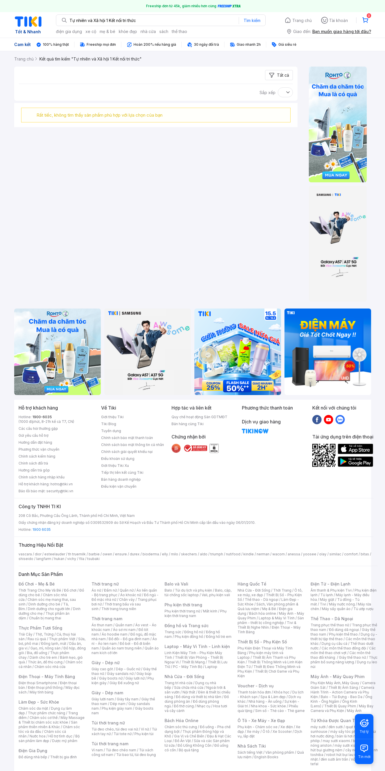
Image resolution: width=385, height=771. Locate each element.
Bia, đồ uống (37, 653)
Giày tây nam (127, 699)
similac (335, 554)
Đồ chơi (70, 590)
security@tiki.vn (59, 491)
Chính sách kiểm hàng (37, 456)
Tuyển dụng (111, 431)
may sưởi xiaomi (336, 741)
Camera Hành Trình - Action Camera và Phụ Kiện (342, 692)
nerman (263, 554)
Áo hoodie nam (114, 634)
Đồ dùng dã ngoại (344, 629)
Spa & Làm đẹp (273, 697)
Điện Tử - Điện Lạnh (331, 583)
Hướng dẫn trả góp (34, 470)
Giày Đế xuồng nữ (124, 683)
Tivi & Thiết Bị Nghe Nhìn (267, 625)
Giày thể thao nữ (352, 657)
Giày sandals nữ (120, 673)
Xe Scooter (282, 731)
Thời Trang (282, 590)
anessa (294, 554)
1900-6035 (42, 417)
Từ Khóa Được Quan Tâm (336, 720)
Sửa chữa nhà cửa (188, 687)
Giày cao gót (102, 669)
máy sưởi (318, 727)
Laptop (211, 666)
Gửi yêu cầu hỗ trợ (33, 435)
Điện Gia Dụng (33, 750)
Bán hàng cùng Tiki (187, 424)
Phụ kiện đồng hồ (189, 636)
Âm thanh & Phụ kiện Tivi (331, 590)
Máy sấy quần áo (336, 609)
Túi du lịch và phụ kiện (193, 590)
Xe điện (286, 727)
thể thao (179, 31)
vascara (25, 554)
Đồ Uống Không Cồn (194, 745)
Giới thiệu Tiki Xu (115, 465)
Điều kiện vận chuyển (118, 486)
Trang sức (173, 632)
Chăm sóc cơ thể (44, 717)
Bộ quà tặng (189, 750)
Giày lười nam (103, 699)
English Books (266, 757)
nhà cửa (148, 31)
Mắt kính (210, 611)
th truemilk (77, 554)
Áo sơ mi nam (124, 629)
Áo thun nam (102, 625)
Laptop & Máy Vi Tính (277, 618)
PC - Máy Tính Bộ (187, 666)
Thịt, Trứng (44, 634)
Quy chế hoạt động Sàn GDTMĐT (199, 417)
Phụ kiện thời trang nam (196, 613)
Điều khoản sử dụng (117, 458)
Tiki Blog (108, 424)
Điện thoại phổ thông (45, 687)
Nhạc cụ (203, 706)
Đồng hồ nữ (193, 632)
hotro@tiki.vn (61, 484)
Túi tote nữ (123, 734)
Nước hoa (37, 736)
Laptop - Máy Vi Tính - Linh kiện (197, 646)
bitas (365, 554)
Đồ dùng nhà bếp (33, 757)
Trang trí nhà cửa (178, 683)
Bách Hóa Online (181, 720)
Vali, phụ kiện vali (216, 595)
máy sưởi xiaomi (348, 745)
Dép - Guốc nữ (128, 669)
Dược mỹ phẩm (64, 741)
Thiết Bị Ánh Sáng (343, 687)
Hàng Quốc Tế (252, 583)
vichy (71, 559)
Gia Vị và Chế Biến (189, 736)
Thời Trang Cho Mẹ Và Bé (40, 590)
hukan (59, 559)
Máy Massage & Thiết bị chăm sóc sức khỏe (52, 719)
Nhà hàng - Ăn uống (265, 701)
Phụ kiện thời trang (183, 604)
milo (174, 554)
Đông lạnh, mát (53, 643)
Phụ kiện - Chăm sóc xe (258, 727)
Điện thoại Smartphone (38, 683)
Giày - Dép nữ (106, 662)
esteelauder (54, 554)
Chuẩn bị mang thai (45, 618)
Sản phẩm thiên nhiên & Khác (48, 724)
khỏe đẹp (128, 31)
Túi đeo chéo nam (121, 750)
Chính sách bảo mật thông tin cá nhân (132, 445)
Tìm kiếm (252, 20)
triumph (216, 554)
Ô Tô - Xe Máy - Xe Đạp (261, 720)
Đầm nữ (110, 590)
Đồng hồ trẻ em (218, 636)
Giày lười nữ (135, 678)
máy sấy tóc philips (346, 731)
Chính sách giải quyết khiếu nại (127, 451)
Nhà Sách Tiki (252, 746)
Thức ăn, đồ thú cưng (45, 662)
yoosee (309, 554)
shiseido (26, 559)
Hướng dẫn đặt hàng (35, 442)
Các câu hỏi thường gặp (38, 428)
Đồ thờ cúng (184, 706)
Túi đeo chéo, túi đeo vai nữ (115, 729)
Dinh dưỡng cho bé (44, 604)
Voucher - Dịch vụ (255, 685)
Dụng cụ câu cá (334, 643)
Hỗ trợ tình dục (60, 736)
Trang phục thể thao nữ (330, 625)
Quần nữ (127, 590)
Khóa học (281, 692)
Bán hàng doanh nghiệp (121, 479)
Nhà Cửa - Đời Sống (184, 676)
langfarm (43, 559)
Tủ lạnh (326, 595)
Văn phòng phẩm (279, 752)
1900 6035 (41, 529)
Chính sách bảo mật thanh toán (127, 438)
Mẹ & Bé (269, 609)
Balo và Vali (176, 583)
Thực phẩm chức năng (46, 713)
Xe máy (253, 731)
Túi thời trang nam (110, 743)
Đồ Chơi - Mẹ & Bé (37, 583)
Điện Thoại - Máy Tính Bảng (47, 676)
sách (163, 31)
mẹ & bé (107, 31)
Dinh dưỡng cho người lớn (49, 609)
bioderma (151, 554)
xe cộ (90, 31)
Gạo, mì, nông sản (45, 648)
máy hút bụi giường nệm (341, 747)
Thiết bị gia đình (63, 757)
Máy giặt (327, 599)
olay (322, 554)
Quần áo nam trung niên (122, 648)
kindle (248, 554)
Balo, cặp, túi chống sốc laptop (198, 592)
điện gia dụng (69, 31)
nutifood (233, 554)
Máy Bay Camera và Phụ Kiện (342, 708)
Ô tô (266, 731)
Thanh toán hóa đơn (254, 692)
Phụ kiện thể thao (343, 634)
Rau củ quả (37, 639)
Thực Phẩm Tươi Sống (40, 627)
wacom (278, 554)
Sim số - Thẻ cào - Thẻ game (280, 710)
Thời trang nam (107, 618)
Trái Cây (25, 634)
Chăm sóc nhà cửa (49, 666)
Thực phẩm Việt (62, 639)
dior (38, 554)
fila (81, 559)
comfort (351, 554)
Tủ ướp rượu (363, 609)
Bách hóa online (262, 613)
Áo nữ (96, 590)
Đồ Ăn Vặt (183, 741)
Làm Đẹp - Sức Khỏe (39, 702)
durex (135, 554)
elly (165, 554)
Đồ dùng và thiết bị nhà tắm (198, 697)
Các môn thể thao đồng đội (344, 648)
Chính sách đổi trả (33, 463)
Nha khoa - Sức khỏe (268, 706)
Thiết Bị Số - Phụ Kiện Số (262, 641)
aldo (203, 554)
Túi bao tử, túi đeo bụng (136, 754)
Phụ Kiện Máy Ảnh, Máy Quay (335, 683)
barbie (94, 554)
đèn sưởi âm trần (334, 759)
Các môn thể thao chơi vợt (343, 650)
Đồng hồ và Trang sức (187, 625)
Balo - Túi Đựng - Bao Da (341, 697)
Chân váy (127, 599)
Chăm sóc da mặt (33, 708)
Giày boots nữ (111, 678)
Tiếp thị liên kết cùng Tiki (122, 472)
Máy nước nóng (342, 604)
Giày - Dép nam (107, 692)
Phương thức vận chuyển (39, 449)
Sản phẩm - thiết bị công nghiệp (271, 620)
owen (107, 554)
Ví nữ (145, 729)
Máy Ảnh (354, 710)
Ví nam (97, 750)
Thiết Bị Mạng (193, 662)
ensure (121, 554)
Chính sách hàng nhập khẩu (42, 477)
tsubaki (93, 559)
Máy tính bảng (41, 692)
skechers (189, 554)
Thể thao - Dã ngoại (261, 599)
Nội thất (189, 692)
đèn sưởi (336, 727)
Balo (168, 590)
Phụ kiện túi (144, 734)
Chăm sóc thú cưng (181, 727)
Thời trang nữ (105, 583)
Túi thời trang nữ (108, 722)
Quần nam (123, 625)
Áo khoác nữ (130, 595)
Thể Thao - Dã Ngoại (332, 618)
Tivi (323, 604)
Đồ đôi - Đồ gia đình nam (129, 639)
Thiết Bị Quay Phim (340, 706)
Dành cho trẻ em (43, 657)
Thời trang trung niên (118, 609)
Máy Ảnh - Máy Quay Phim (337, 676)
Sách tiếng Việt (250, 752)
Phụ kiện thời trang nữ (182, 611)
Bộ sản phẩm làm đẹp (49, 738)
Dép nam (117, 704)
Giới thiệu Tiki (112, 417)
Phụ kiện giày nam (117, 708)
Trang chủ (302, 20)
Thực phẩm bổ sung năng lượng (344, 659)
